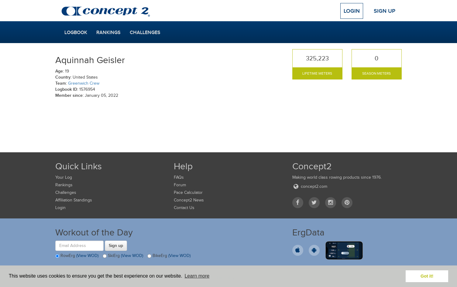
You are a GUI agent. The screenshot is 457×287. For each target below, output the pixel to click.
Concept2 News (189, 200)
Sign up (116, 245)
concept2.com (309, 186)
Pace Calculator (188, 192)
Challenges (145, 32)
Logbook (75, 32)
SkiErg (123, 256)
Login (352, 11)
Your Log (63, 177)
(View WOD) (87, 255)
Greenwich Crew (83, 83)
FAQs (179, 177)
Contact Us (184, 207)
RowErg (76, 256)
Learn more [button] (196, 276)
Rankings (108, 32)
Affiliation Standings (73, 200)
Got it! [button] (427, 276)
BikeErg (169, 256)
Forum (180, 185)
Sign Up (384, 11)
